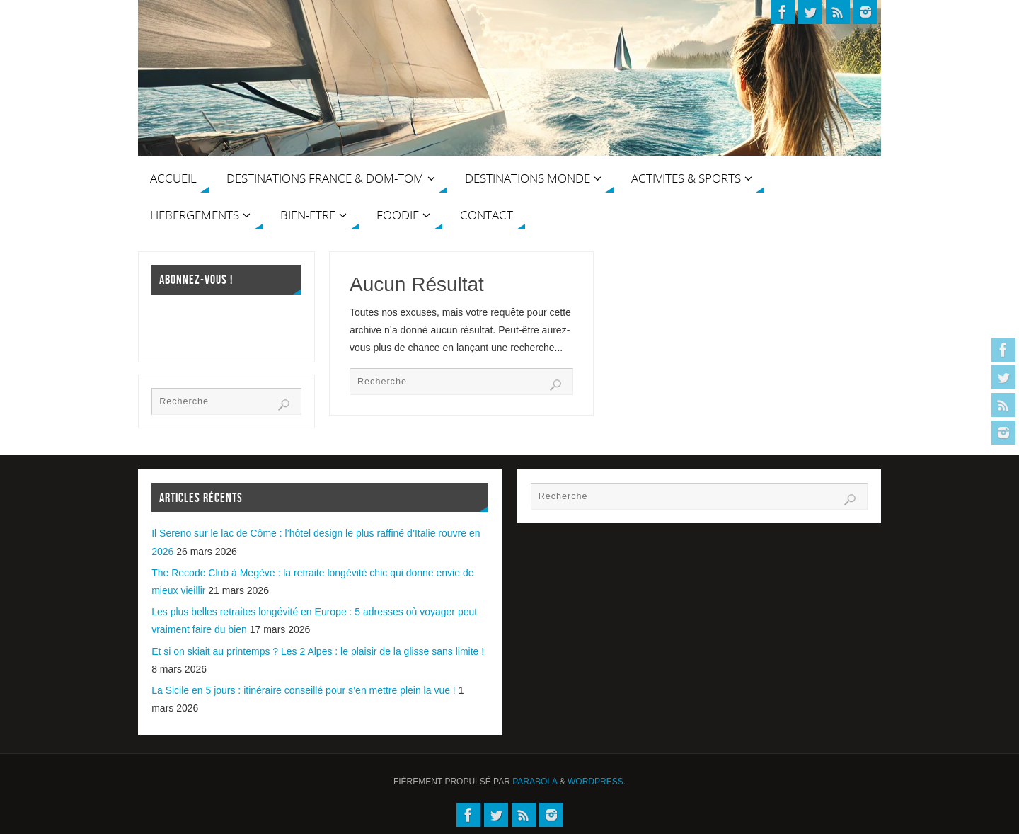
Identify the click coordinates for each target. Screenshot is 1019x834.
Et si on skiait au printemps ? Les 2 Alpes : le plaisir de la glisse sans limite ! (317, 651)
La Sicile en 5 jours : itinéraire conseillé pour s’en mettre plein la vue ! (303, 690)
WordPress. (597, 782)
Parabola (534, 782)
